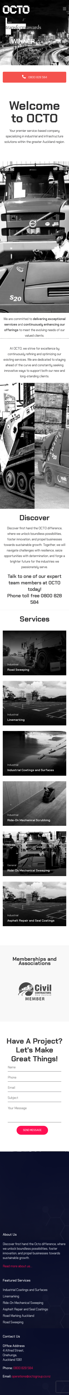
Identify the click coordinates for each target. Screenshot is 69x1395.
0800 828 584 (34, 55)
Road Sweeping (18, 647)
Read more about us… (17, 1244)
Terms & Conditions (24, 1380)
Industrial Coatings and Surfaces (30, 748)
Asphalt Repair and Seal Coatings (30, 898)
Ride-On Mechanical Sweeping (28, 848)
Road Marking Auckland (18, 1293)
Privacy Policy (48, 1380)
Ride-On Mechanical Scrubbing (28, 798)
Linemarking (16, 698)
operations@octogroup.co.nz (31, 1354)
